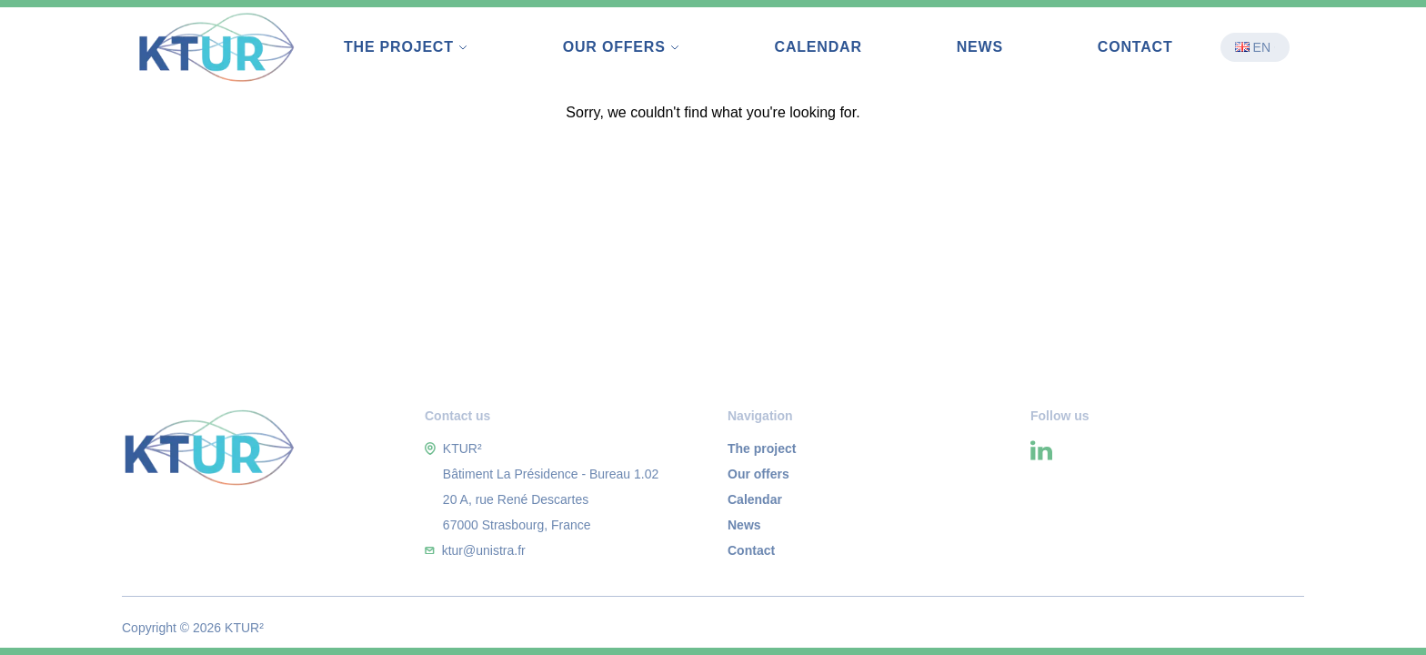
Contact (1135, 47)
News (980, 47)
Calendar (818, 47)
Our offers (758, 474)
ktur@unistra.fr (484, 550)
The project (762, 448)
